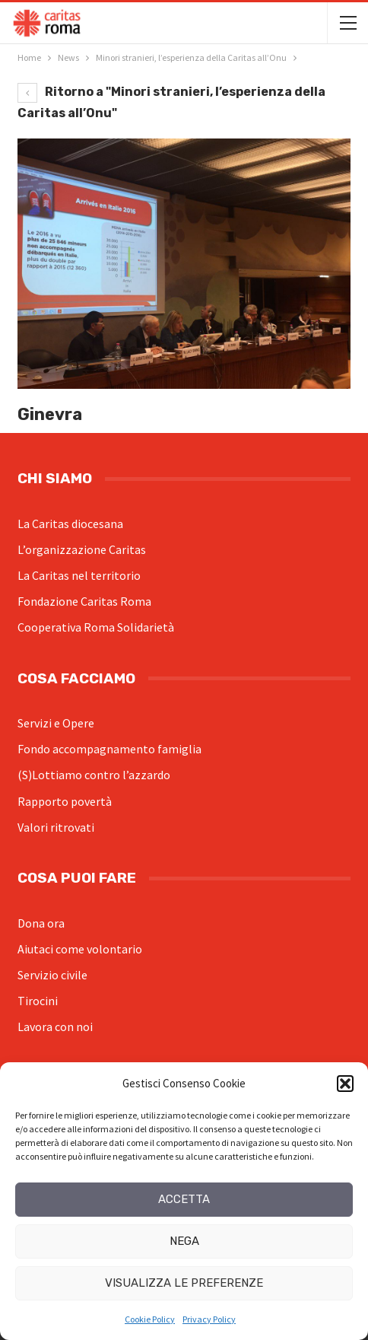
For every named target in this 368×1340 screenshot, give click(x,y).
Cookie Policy (150, 1319)
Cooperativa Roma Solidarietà (95, 627)
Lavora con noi (55, 1026)
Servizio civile (52, 974)
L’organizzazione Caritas (81, 549)
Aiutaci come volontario (79, 948)
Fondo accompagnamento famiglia (109, 748)
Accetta (184, 1199)
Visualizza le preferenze (184, 1283)
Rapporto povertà (64, 801)
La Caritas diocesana (70, 523)
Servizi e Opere (55, 722)
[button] (345, 1083)
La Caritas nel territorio (79, 575)
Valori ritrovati (55, 827)
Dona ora (41, 923)
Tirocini (37, 1000)
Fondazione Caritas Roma (84, 601)
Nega (184, 1241)
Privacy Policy (209, 1319)
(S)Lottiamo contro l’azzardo (93, 774)
